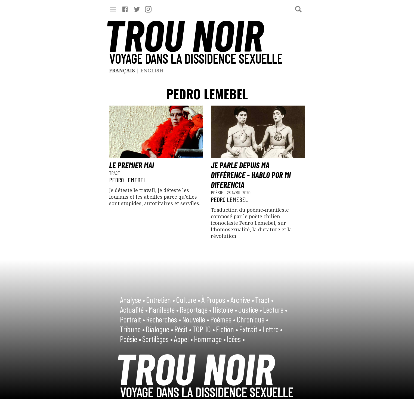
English (151, 70)
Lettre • (272, 329)
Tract (114, 173)
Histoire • (225, 309)
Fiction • (227, 329)
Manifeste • (164, 309)
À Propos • (215, 299)
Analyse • (132, 299)
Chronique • (252, 319)
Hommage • (210, 339)
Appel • (183, 339)
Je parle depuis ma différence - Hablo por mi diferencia (251, 174)
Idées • (236, 339)
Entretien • (160, 299)
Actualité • (134, 309)
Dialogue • (159, 329)
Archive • (242, 299)
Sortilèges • (157, 339)
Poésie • (130, 339)
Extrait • (250, 329)
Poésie (217, 192)
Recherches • (163, 319)
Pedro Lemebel (127, 180)
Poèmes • (223, 319)
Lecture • (275, 309)
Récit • (182, 329)
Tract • (264, 299)
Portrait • (132, 319)
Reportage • (196, 309)
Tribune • (132, 329)
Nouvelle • (195, 319)
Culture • (188, 299)
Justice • (250, 309)
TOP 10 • (204, 329)
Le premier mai (131, 165)
